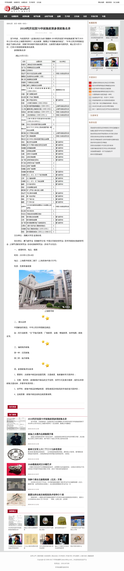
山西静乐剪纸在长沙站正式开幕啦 (103, 82)
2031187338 (65, 563)
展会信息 (55, 556)
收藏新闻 (15, 16)
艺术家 (67, 16)
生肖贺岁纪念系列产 (97, 53)
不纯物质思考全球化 (112, 68)
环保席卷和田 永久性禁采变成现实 (103, 100)
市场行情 (94, 16)
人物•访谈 (83, 556)
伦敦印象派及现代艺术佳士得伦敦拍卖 (103, 148)
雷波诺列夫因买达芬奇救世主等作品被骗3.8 (104, 128)
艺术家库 (32, 2)
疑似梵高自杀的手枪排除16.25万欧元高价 (104, 133)
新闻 (19, 23)
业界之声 (33, 556)
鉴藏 (59, 16)
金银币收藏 (49, 16)
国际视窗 (40, 556)
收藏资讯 (17, 2)
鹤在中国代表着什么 (76, 546)
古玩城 (39, 2)
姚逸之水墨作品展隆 (112, 38)
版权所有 (66, 567)
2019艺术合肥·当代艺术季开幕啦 (103, 106)
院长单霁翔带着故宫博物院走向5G (103, 85)
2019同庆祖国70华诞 (97, 38)
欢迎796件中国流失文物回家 (101, 88)
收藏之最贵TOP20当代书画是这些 (101, 131)
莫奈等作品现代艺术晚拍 (98, 142)
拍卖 (85, 16)
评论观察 (76, 556)
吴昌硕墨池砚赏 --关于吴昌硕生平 (101, 151)
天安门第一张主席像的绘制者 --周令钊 (104, 103)
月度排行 (93, 77)
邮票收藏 (26, 16)
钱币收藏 (37, 16)
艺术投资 (62, 556)
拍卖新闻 (47, 556)
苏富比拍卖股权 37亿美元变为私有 (101, 145)
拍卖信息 (93, 122)
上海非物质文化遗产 (97, 68)
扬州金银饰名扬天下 (60, 528)
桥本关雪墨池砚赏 (96, 154)
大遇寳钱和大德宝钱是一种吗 (102, 94)
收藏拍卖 (24, 2)
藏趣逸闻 (91, 556)
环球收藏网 (8, 2)
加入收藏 (116, 2)
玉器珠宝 (94, 115)
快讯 (24, 23)
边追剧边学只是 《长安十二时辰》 (103, 97)
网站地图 (101, 2)
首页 (5, 16)
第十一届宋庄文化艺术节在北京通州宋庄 (105, 109)
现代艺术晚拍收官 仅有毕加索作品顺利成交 (104, 139)
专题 (103, 16)
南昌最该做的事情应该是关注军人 (103, 91)
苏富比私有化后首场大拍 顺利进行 (101, 136)
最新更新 (109, 2)
